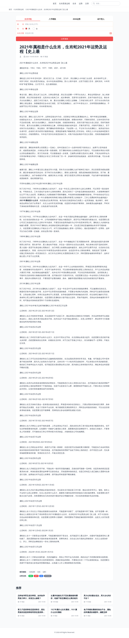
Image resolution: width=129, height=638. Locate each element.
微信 (30, 576)
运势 (80, 3)
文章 (87, 3)
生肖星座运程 (64, 3)
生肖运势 (32, 572)
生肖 (74, 3)
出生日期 (20, 33)
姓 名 (20, 24)
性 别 (20, 28)
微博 (36, 576)
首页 (54, 3)
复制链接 (47, 576)
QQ (41, 576)
